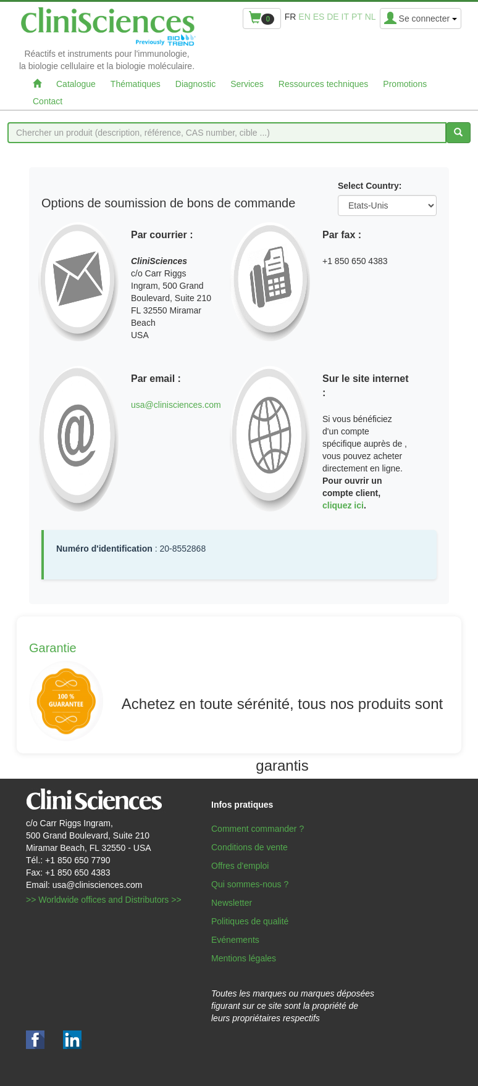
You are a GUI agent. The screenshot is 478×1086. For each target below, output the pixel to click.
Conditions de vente (249, 847)
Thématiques (136, 84)
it (345, 17)
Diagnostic (195, 84)
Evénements (235, 940)
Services (247, 84)
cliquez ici (343, 505)
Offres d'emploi (240, 866)
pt (357, 17)
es (319, 17)
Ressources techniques (324, 84)
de (332, 17)
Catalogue (76, 84)
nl (370, 17)
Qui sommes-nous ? (249, 884)
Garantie (53, 648)
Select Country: (369, 186)
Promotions (405, 84)
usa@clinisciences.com (176, 405)
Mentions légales (243, 958)
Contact (47, 101)
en (304, 17)
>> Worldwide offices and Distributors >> (104, 900)
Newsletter (231, 903)
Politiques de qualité (249, 921)
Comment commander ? (257, 829)
